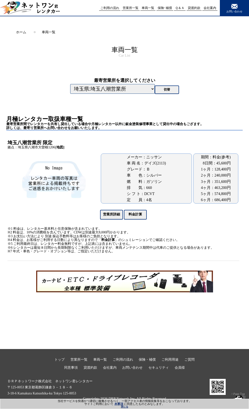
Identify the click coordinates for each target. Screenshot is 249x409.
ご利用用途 (170, 359)
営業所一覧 (78, 359)
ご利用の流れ (123, 359)
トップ (59, 359)
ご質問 (189, 359)
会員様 (180, 367)
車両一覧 (48, 32)
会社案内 (110, 367)
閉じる (124, 406)
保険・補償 (147, 359)
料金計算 (108, 240)
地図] (60, 147)
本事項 (118, 404)
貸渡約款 (90, 367)
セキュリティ (158, 367)
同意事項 (71, 367)
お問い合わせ (234, 8)
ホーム (21, 32)
